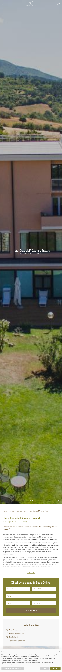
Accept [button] (55, 668)
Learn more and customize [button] (12, 668)
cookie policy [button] (35, 656)
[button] (35, 499)
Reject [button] (45, 668)
